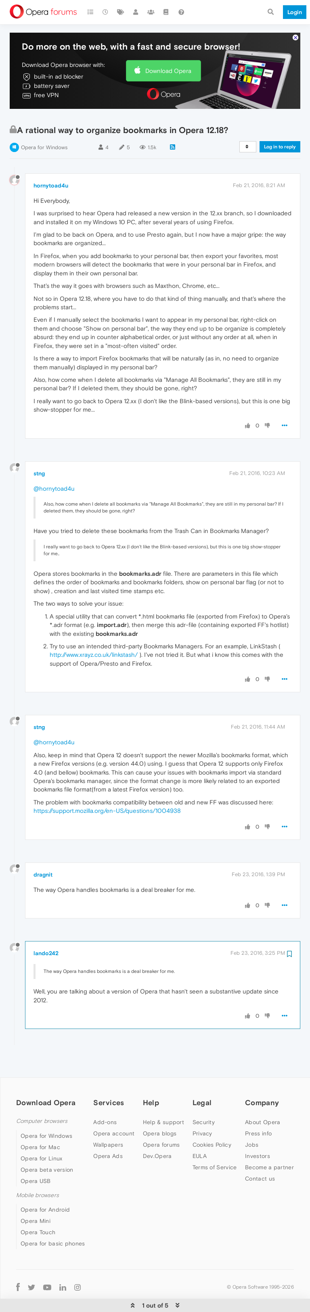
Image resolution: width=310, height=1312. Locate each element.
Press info (258, 1109)
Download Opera (168, 46)
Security (204, 1097)
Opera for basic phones (53, 1219)
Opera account (113, 1109)
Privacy (202, 1109)
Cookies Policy (212, 1120)
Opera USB (36, 1156)
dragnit (43, 850)
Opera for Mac (40, 1122)
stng (39, 449)
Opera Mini (35, 1196)
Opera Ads (108, 1131)
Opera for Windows (44, 123)
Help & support (163, 1097)
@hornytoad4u (54, 463)
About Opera (262, 1097)
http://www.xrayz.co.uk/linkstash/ (94, 630)
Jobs (251, 1120)
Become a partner (269, 1142)
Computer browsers (41, 1096)
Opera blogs (159, 1109)
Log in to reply (280, 122)
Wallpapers (108, 1120)
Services (108, 1078)
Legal (202, 1078)
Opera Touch (38, 1207)
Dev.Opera (157, 1131)
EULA (200, 1131)
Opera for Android (45, 1185)
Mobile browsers (37, 1170)
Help (151, 1078)
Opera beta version (47, 1145)
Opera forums (161, 1120)
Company (262, 1078)
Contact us (260, 1154)
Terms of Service (215, 1142)
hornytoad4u (51, 161)
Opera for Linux (42, 1134)
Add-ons (105, 1097)
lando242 (46, 928)
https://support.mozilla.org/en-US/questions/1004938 (107, 786)
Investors (257, 1131)
